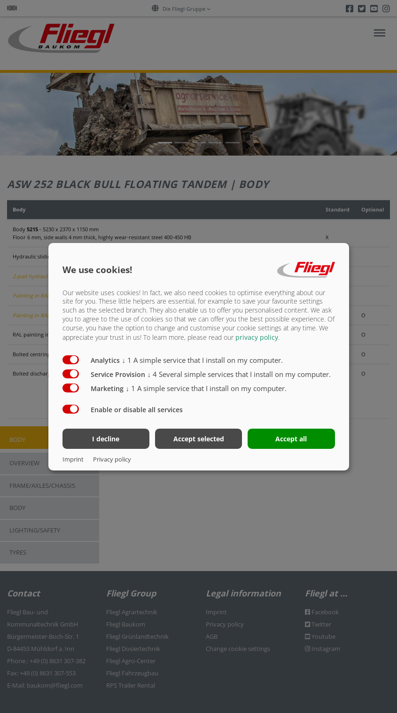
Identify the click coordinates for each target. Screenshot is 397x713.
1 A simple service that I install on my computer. (202, 360)
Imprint (73, 459)
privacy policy (256, 337)
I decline (105, 438)
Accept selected (198, 438)
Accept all (291, 438)
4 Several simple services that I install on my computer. (239, 374)
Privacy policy (112, 459)
